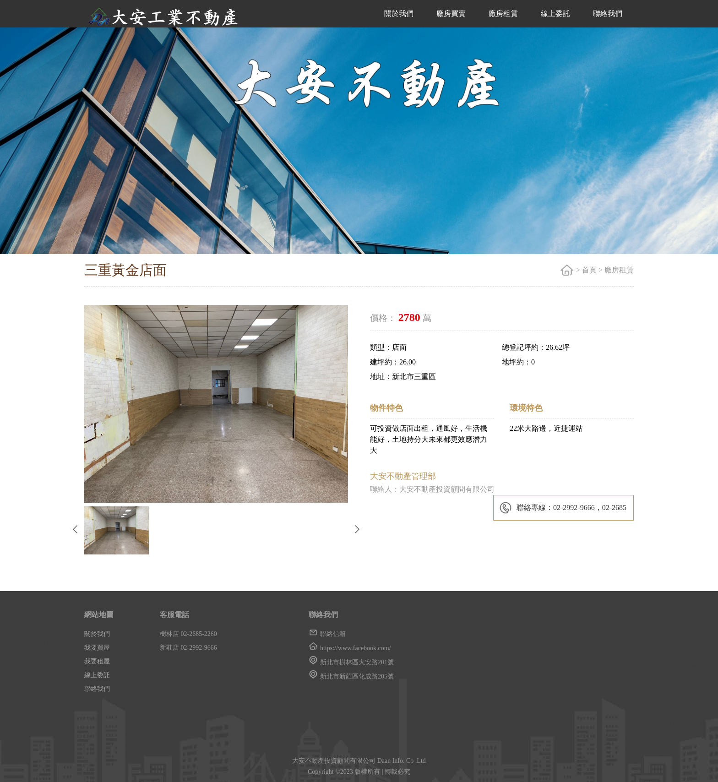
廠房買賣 (451, 13)
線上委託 (555, 13)
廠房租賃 (503, 13)
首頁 (589, 270)
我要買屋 (97, 647)
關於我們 (398, 13)
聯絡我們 (607, 13)
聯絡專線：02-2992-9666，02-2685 (571, 507)
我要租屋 (97, 661)
